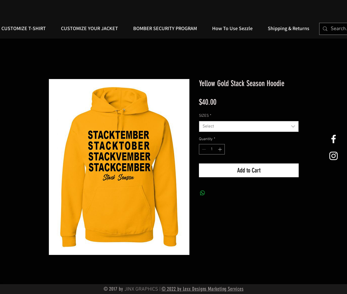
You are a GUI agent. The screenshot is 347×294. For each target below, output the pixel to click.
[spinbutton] (212, 149)
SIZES (205, 115)
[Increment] (220, 149)
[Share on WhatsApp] (202, 193)
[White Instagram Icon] (333, 155)
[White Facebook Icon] (333, 139)
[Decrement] (203, 149)
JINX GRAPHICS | (143, 289)
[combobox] (249, 126)
